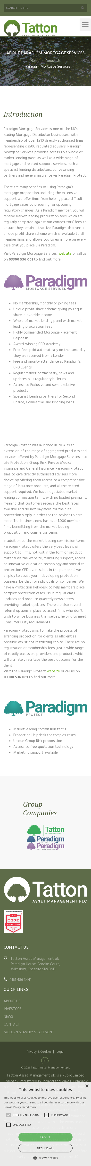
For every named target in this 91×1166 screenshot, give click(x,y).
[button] (45, 1158)
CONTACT (12, 1024)
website (65, 254)
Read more (30, 1107)
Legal (60, 1051)
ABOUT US (12, 1001)
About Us (53, 61)
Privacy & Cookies (39, 1051)
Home (35, 61)
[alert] (45, 1124)
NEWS (8, 1017)
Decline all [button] (45, 1148)
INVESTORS (13, 1009)
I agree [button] (45, 1137)
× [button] (87, 1086)
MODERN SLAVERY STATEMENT (29, 1032)
